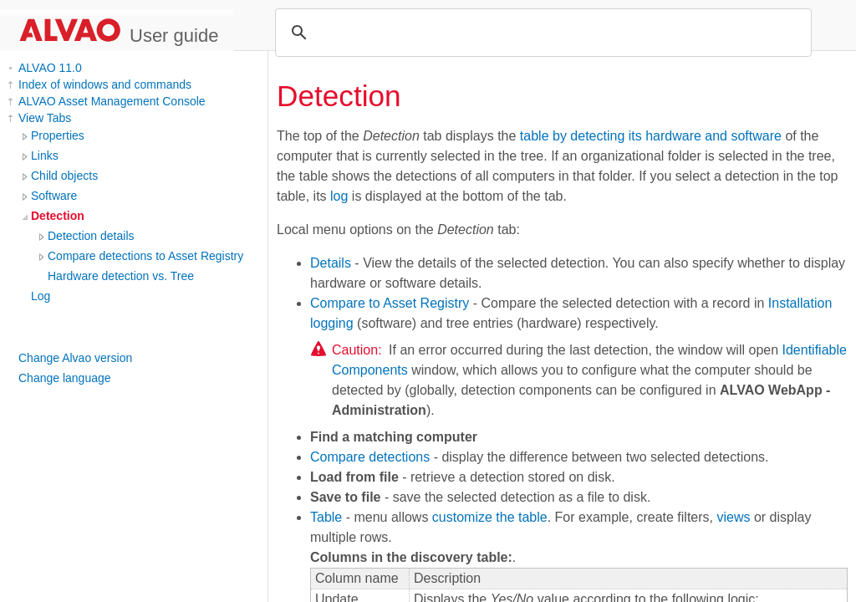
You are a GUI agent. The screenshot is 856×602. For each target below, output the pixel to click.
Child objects (64, 175)
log (339, 196)
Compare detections (370, 457)
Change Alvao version (75, 358)
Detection (57, 215)
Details (330, 263)
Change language (64, 378)
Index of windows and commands (104, 84)
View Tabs (44, 118)
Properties (57, 135)
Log (40, 296)
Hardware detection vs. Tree (121, 276)
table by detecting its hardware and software (651, 136)
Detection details (91, 235)
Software (54, 195)
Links (45, 155)
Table (326, 517)
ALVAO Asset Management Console (112, 101)
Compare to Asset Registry (389, 303)
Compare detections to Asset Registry (145, 256)
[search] (541, 33)
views (733, 517)
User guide (174, 35)
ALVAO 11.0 (50, 67)
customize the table (490, 517)
